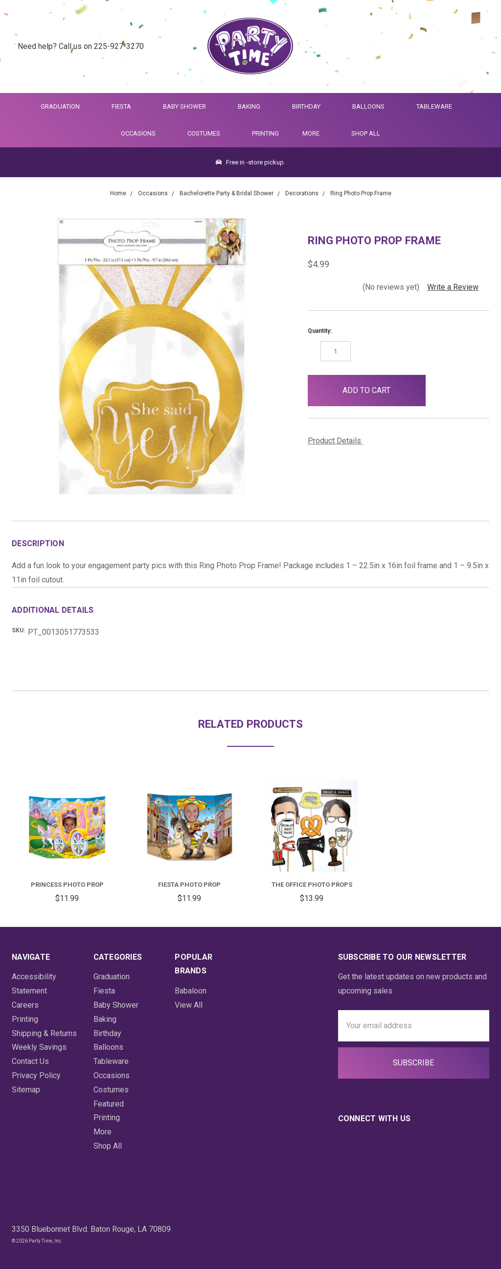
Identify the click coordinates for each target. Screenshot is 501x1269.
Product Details (338, 440)
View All (189, 1005)
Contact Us (30, 1061)
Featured (108, 1103)
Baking (253, 106)
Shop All (365, 133)
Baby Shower (188, 106)
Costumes (207, 133)
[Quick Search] (430, 47)
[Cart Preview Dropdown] (478, 47)
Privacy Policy (36, 1075)
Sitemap (26, 1089)
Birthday (310, 106)
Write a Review (452, 287)
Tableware (438, 106)
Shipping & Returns (44, 1033)
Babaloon (190, 990)
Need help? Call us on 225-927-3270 (81, 46)
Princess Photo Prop (67, 884)
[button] (441, 390)
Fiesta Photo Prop (189, 884)
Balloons (372, 106)
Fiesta (125, 106)
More (309, 133)
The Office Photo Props (312, 884)
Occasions (142, 133)
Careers (25, 1005)
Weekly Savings (39, 1047)
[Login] (454, 47)
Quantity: (320, 330)
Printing (265, 133)
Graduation (64, 106)
